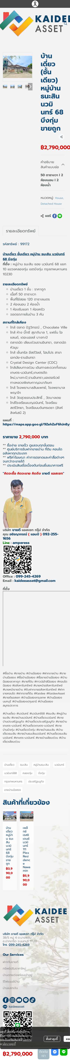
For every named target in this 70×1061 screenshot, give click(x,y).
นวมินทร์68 (10, 773)
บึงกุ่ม (41, 773)
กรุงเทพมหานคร (13, 781)
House (59, 198)
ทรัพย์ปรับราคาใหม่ (14, 968)
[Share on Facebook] (54, 216)
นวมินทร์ (59, 765)
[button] (65, 23)
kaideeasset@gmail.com (35, 580)
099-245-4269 (28, 576)
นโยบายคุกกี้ (9, 1044)
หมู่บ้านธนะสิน (41, 765)
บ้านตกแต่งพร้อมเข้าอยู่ (17, 975)
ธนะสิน (24, 765)
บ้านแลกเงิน (10, 988)
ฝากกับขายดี (10, 962)
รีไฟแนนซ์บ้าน (11, 981)
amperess (21, 542)
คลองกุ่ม (27, 773)
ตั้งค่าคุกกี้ (52, 1039)
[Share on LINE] (60, 216)
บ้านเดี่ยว (9, 765)
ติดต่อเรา (43, 1053)
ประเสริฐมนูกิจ (36, 781)
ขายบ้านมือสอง (12, 790)
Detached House (51, 204)
